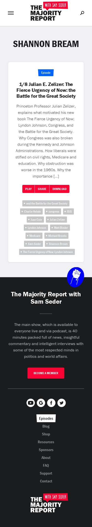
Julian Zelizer (57, 219)
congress (54, 211)
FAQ (46, 465)
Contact (46, 481)
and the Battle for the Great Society (46, 203)
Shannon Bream (58, 244)
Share (42, 189)
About (46, 457)
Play (28, 189)
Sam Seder (34, 244)
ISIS (69, 211)
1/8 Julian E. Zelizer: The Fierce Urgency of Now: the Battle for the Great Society (46, 90)
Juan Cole (36, 219)
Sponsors (46, 449)
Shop (46, 434)
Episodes (46, 418)
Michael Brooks (57, 236)
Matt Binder (61, 228)
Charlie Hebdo (32, 211)
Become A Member (46, 373)
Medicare (34, 236)
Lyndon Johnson (37, 228)
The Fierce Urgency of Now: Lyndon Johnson (48, 252)
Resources (46, 441)
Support (46, 473)
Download (59, 189)
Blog (46, 426)
